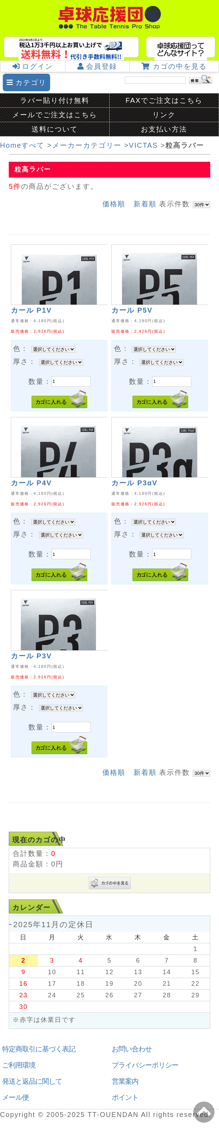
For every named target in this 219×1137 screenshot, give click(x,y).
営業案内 (125, 1081)
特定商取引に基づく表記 (38, 1049)
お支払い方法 (164, 129)
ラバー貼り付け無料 (54, 100)
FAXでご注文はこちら (164, 100)
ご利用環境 (18, 1065)
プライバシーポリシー (145, 1065)
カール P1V (31, 310)
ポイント (125, 1097)
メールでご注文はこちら (54, 115)
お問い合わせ (132, 1049)
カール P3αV (134, 483)
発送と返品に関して (32, 1081)
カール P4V (31, 483)
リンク (164, 115)
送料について (55, 129)
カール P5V (131, 310)
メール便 (15, 1097)
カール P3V (31, 656)
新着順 (145, 204)
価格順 (113, 204)
